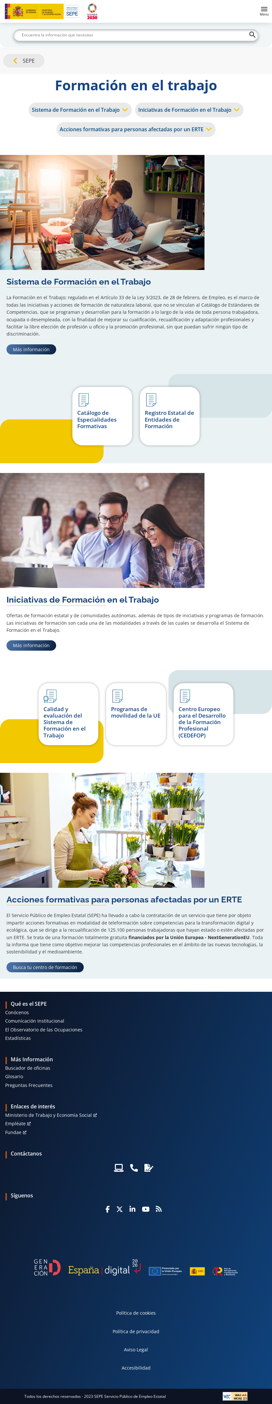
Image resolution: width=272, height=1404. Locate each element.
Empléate (15, 1123)
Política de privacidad (136, 1331)
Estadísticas (18, 1038)
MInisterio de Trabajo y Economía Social (48, 1115)
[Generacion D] (136, 1267)
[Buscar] (136, 35)
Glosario (14, 1076)
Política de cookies (136, 1313)
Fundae (13, 1132)
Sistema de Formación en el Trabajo (76, 109)
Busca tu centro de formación (48, 967)
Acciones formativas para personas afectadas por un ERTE (132, 129)
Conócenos (17, 1012)
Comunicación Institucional (34, 1021)
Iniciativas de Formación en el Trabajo (184, 109)
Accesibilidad (136, 1368)
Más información (34, 349)
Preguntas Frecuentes (29, 1085)
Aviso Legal (136, 1350)
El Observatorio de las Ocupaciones (43, 1030)
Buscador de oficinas (27, 1068)
